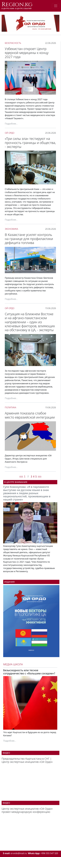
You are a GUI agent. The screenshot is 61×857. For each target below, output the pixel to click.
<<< (21, 476)
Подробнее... (11, 123)
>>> (39, 476)
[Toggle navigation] (55, 5)
